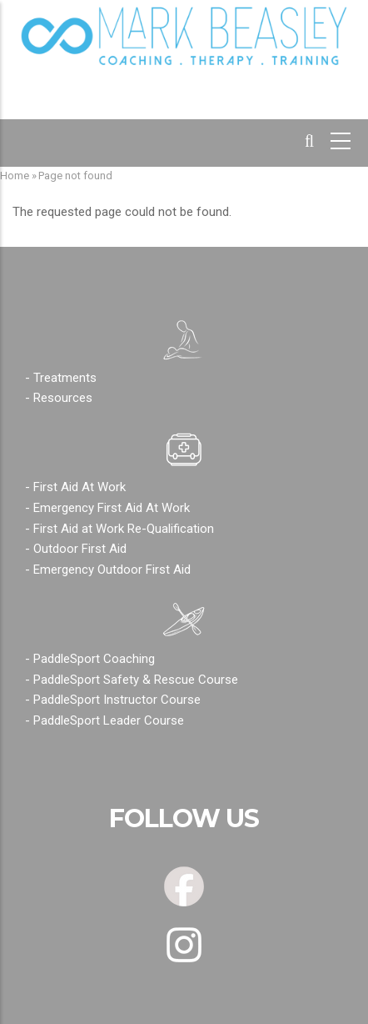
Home (14, 175)
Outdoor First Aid (80, 548)
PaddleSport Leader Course (108, 720)
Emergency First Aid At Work (111, 507)
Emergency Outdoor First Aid (112, 569)
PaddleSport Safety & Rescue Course (135, 679)
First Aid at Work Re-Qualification (123, 528)
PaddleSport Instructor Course (117, 699)
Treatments (65, 377)
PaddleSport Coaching (94, 658)
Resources (62, 397)
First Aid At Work (79, 486)
